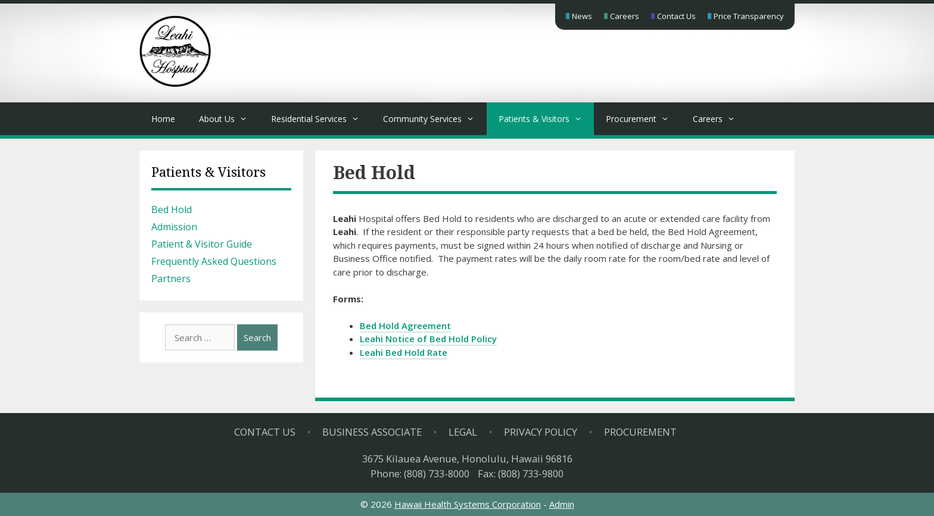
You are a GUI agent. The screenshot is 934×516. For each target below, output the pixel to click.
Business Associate (372, 432)
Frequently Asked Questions (213, 261)
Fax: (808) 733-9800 (520, 473)
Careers (624, 16)
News (582, 16)
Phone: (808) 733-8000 (420, 473)
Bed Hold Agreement (405, 326)
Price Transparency (749, 16)
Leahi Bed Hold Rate (403, 352)
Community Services (434, 118)
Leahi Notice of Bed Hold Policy (428, 339)
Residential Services (321, 118)
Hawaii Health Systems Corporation (467, 504)
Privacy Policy (540, 432)
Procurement (643, 118)
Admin (561, 504)
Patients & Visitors (546, 118)
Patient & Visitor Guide (201, 244)
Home (163, 118)
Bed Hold (171, 209)
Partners (171, 278)
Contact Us (676, 16)
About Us (229, 118)
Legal (463, 432)
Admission (174, 226)
